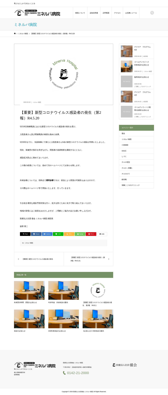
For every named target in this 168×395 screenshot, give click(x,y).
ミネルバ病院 (37, 102)
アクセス (117, 13)
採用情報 (17, 374)
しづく (124, 156)
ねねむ (124, 151)
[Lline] (58, 234)
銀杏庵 (124, 179)
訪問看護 (106, 13)
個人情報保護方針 (19, 372)
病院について (80, 13)
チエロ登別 (126, 162)
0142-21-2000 (78, 373)
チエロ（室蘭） (127, 168)
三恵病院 (125, 145)
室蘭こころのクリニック (131, 185)
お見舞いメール (131, 13)
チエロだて (126, 174)
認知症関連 (94, 13)
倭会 (123, 133)
